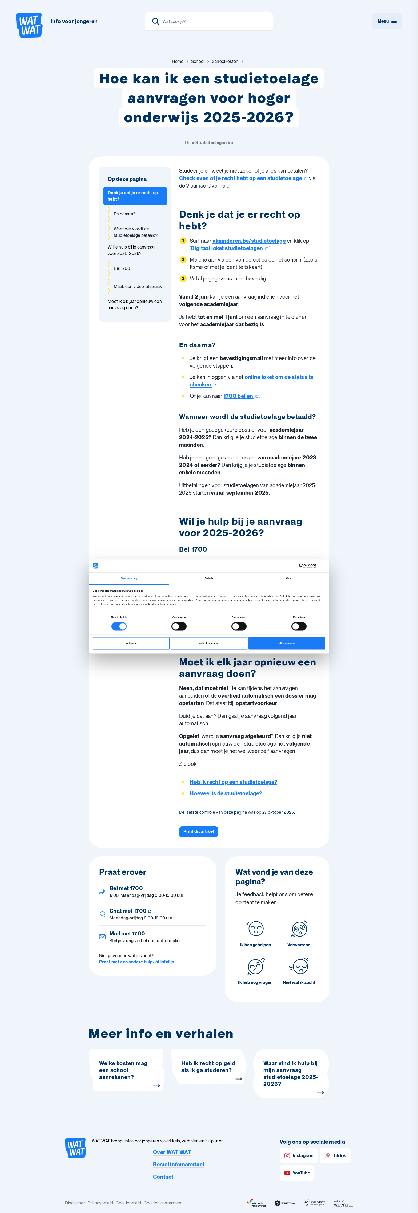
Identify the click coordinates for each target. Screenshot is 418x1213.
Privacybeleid (100, 1203)
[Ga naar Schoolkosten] (225, 61)
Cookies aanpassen (162, 1203)
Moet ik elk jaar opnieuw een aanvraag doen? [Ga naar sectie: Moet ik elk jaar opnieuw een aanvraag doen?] (135, 304)
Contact (163, 1177)
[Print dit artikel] (198, 831)
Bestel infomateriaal (178, 1164)
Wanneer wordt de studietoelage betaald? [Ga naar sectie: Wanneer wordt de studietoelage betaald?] (136, 232)
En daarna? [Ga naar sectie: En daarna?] (124, 214)
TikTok (335, 1155)
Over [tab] (289, 578)
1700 (241, 396)
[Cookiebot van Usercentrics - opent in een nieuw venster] (302, 565)
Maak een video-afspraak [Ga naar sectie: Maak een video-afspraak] (138, 286)
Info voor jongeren (74, 21)
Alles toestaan (286, 643)
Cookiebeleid (128, 1203)
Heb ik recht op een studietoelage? (233, 782)
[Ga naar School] (197, 61)
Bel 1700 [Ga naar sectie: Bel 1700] (122, 268)
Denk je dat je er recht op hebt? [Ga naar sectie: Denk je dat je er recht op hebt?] (133, 196)
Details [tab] (209, 578)
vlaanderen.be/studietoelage (249, 241)
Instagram (299, 1155)
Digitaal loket (230, 248)
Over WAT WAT (172, 1152)
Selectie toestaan (209, 643)
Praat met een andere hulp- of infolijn (136, 961)
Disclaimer (75, 1203)
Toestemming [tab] (129, 578)
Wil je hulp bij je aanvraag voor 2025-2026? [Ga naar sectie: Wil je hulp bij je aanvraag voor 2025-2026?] (131, 250)
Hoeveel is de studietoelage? (226, 793)
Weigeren (131, 643)
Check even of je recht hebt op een (243, 178)
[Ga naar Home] (177, 61)
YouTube (297, 1173)
